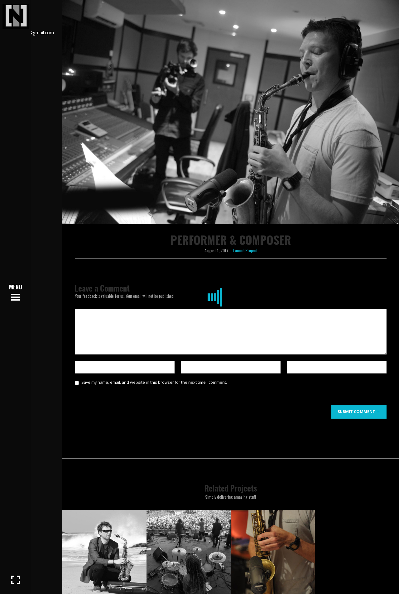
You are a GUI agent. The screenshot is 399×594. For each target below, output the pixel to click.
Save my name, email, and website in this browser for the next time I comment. (154, 382)
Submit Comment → (359, 411)
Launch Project (245, 250)
